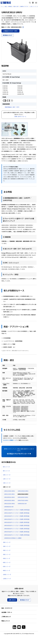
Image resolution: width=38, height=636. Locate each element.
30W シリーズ (6, 550)
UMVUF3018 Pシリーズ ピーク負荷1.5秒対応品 (16, 532)
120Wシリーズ (7, 578)
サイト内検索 (30, 2)
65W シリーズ (6, 566)
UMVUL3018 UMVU (9, 494)
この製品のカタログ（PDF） (10, 31)
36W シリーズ (6, 554)
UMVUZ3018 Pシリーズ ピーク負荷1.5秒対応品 (16, 519)
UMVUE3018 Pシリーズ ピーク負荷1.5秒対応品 (16, 516)
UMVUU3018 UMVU (9, 491)
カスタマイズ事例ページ (9, 440)
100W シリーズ (7, 574)
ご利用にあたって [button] (6, 616)
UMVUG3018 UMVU (9, 503)
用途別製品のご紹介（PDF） (12, 107)
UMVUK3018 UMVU (9, 500)
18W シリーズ (6, 487)
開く (23, 27)
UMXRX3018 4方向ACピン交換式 (12, 538)
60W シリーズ (6, 562)
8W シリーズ (6, 471)
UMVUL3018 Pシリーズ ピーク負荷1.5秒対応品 (16, 513)
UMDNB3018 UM (8, 507)
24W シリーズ (6, 546)
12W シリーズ (6, 479)
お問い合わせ (12, 600)
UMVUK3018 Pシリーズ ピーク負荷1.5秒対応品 (16, 525)
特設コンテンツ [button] (5, 621)
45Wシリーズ (6, 558)
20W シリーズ (6, 542)
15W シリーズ (6, 483)
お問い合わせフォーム (20, 116)
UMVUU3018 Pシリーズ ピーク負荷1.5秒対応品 (16, 510)
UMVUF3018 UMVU (23, 500)
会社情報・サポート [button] (6, 612)
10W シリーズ (6, 475)
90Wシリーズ (6, 570)
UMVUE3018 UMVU (23, 494)
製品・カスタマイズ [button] (6, 608)
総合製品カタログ (7, 35)
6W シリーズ (6, 467)
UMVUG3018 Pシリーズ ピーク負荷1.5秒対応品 (16, 535)
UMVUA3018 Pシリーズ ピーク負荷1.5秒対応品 (16, 522)
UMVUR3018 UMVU (9, 497)
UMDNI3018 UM (22, 503)
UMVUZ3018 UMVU (23, 491)
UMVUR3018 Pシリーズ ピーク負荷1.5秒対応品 (16, 528)
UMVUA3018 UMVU (23, 497)
